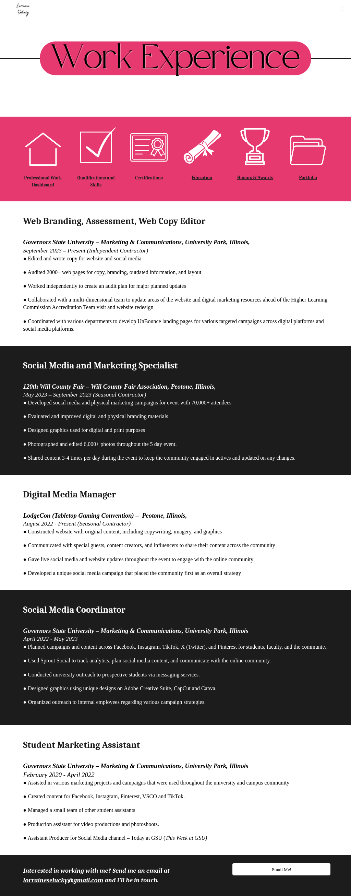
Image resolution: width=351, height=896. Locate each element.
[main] (43, 181)
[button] (343, 9)
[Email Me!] (281, 869)
